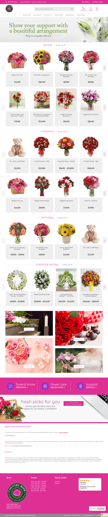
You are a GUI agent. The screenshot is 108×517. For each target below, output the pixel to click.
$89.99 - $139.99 (17, 301)
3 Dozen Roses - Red (90, 161)
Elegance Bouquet (66, 201)
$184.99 (90, 168)
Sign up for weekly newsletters (74, 403)
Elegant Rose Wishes (41, 201)
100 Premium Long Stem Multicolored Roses (42, 115)
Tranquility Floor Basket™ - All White (66, 295)
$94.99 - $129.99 (66, 168)
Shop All (59, 45)
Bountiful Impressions (42, 75)
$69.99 (66, 82)
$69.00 (91, 82)
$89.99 (42, 208)
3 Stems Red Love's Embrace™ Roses (17, 115)
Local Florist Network (88, 515)
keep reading (63, 432)
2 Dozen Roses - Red (41, 161)
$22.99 (17, 168)
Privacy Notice (77, 515)
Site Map (98, 515)
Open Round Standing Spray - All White (17, 295)
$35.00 (17, 121)
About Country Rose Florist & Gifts (18, 426)
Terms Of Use (67, 515)
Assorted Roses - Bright (66, 161)
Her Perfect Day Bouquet (91, 75)
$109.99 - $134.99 (42, 301)
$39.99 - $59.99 (17, 254)
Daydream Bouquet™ (91, 114)
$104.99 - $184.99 (91, 301)
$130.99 (41, 168)
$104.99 (41, 82)
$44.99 (17, 82)
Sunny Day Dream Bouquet (66, 248)
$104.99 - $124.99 (66, 301)
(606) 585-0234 (12, 2)
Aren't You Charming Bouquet (17, 248)
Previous (3, 68)
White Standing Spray (42, 294)
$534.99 (41, 121)
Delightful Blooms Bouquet (66, 75)
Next (104, 68)
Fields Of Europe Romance (66, 115)
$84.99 (66, 121)
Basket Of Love (17, 75)
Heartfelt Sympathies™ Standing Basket (91, 295)
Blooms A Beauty (91, 201)
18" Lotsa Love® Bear (17, 161)
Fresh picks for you (40, 404)
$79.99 (66, 208)
